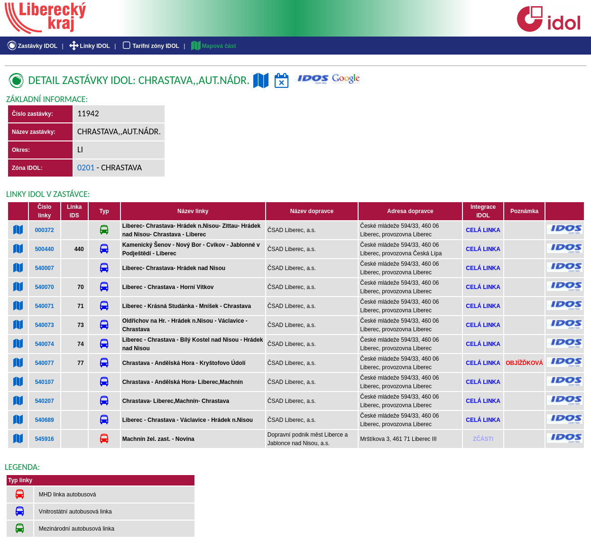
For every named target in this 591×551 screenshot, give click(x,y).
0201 (86, 167)
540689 (44, 420)
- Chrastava (118, 167)
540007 (44, 268)
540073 (44, 325)
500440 (44, 249)
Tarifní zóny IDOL (149, 46)
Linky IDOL (89, 46)
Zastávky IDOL (31, 46)
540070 (44, 287)
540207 (44, 401)
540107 (44, 382)
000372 (44, 230)
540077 (44, 363)
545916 (44, 439)
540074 (44, 344)
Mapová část (213, 46)
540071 (44, 306)
